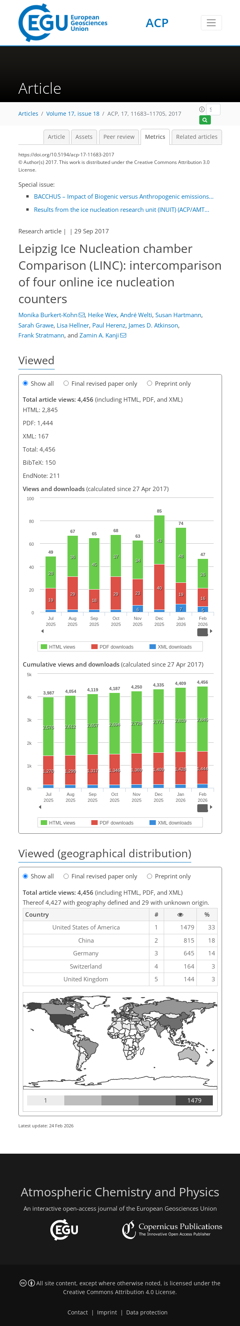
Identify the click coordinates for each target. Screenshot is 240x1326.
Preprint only (169, 383)
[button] (202, 109)
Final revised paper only (100, 383)
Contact (77, 1312)
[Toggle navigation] (211, 22)
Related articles (197, 136)
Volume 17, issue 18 (72, 113)
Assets (84, 136)
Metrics (155, 136)
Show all (38, 383)
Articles (28, 113)
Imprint (107, 1312)
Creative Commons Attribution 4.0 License (119, 1292)
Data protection (147, 1312)
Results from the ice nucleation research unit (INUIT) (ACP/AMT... (121, 209)
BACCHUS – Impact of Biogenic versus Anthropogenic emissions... (124, 196)
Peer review (119, 136)
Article (56, 136)
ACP (157, 22)
